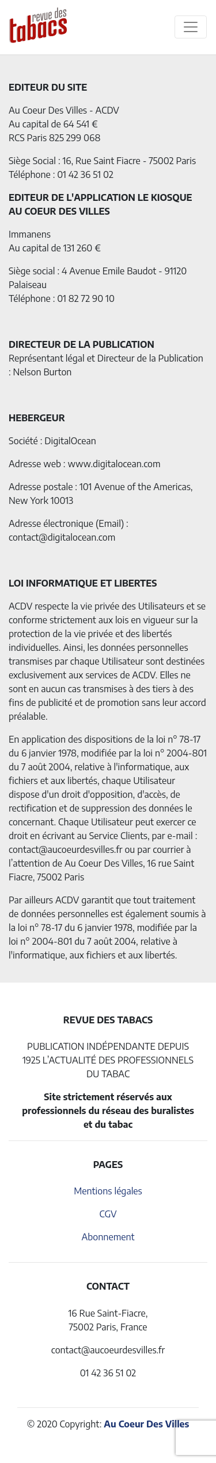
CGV (107, 1214)
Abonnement (107, 1237)
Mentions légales (108, 1191)
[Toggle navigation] (191, 26)
